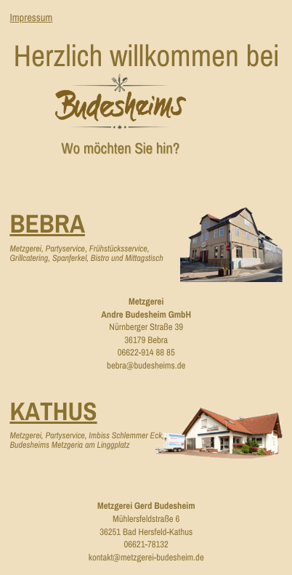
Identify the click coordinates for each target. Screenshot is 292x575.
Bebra (47, 224)
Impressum (30, 18)
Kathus (53, 412)
